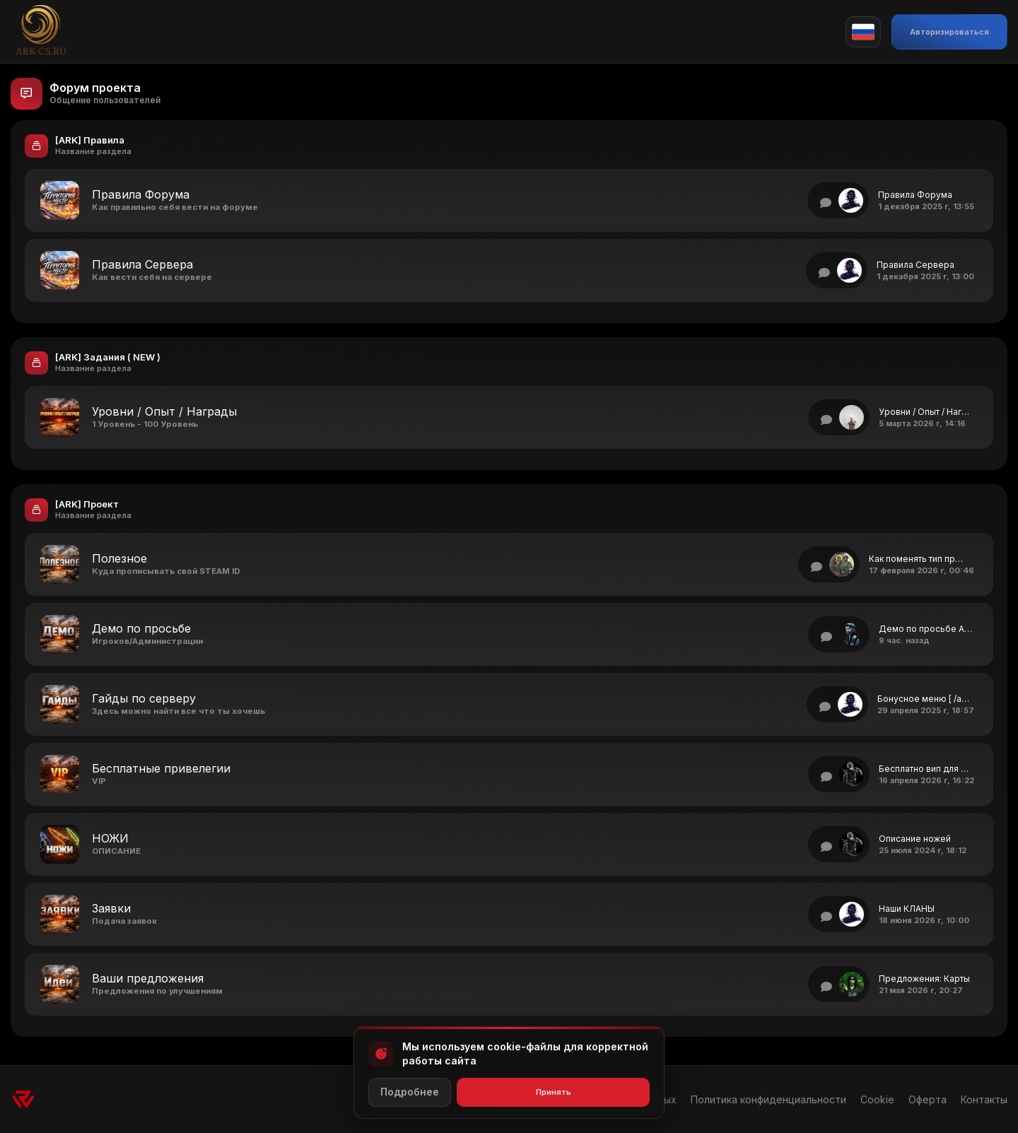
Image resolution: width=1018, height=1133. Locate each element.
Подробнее (409, 1092)
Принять (553, 1092)
